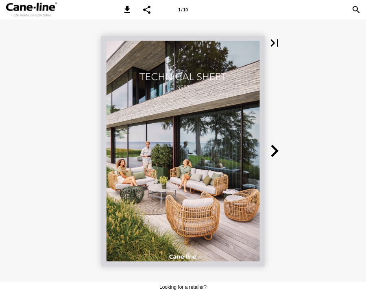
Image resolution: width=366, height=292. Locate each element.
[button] (127, 9)
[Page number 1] (183, 9)
